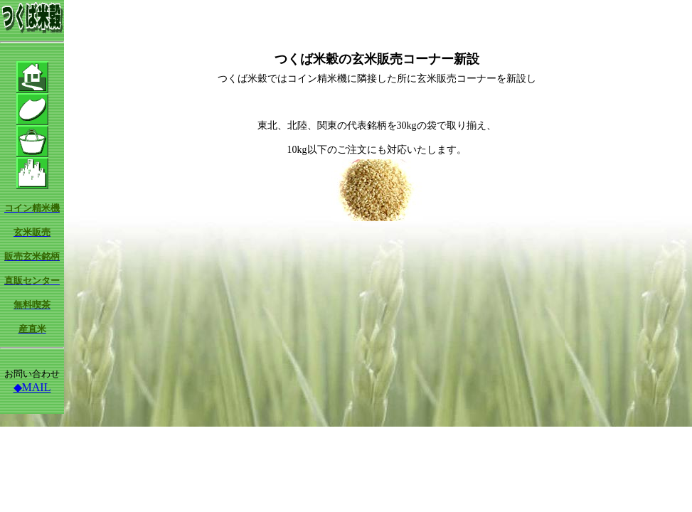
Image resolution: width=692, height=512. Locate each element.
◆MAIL (32, 387)
